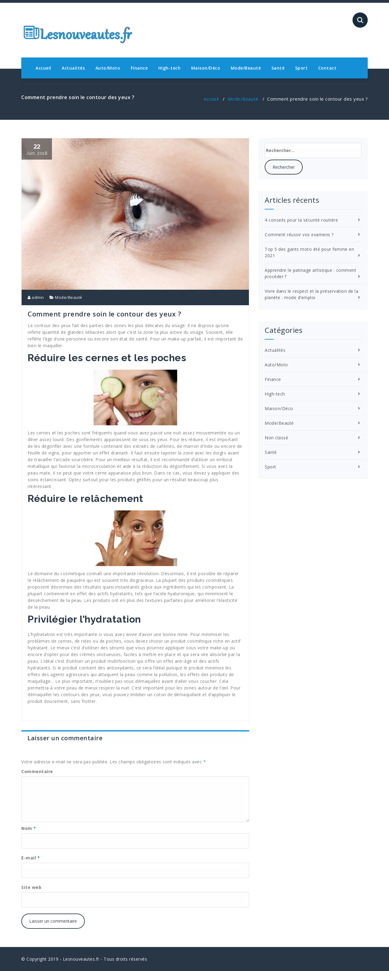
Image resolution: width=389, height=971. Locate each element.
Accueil (43, 68)
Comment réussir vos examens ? (299, 234)
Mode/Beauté (246, 68)
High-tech (169, 68)
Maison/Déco (205, 68)
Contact (327, 68)
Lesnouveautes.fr (81, 959)
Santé (278, 68)
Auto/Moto (107, 68)
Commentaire (37, 771)
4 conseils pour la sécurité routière (301, 220)
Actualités (73, 68)
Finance (139, 68)
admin (36, 297)
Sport (301, 68)
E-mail (30, 858)
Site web (31, 887)
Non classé (276, 438)
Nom (28, 828)
